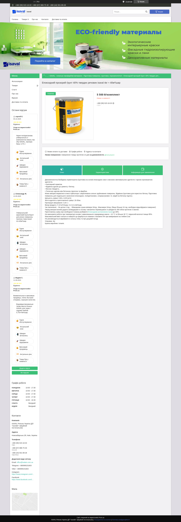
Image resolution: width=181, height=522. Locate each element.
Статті (14, 90)
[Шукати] (146, 12)
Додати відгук (25, 368)
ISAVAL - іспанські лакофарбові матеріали (66, 76)
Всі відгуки (25, 373)
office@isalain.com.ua (25, 462)
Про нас (35, 19)
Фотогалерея (17, 81)
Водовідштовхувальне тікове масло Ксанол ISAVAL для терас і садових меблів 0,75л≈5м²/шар (24, 308)
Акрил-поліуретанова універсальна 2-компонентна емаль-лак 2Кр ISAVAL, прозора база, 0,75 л (25, 140)
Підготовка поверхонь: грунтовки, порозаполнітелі (103, 76)
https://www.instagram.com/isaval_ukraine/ (23, 474)
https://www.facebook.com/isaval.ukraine (23, 479)
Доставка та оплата (59, 19)
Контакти (45, 19)
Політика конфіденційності (121, 520)
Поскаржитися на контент (102, 520)
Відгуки (15, 98)
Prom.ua (101, 517)
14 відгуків (128, 1)
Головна (15, 19)
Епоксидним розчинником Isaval (100, 212)
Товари (24, 19)
